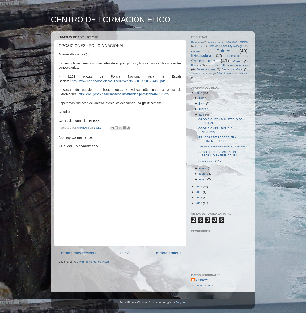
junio (202, 103)
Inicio (125, 253)
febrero (204, 173)
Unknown (202, 279)
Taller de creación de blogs (232, 73)
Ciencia (199, 46)
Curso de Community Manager (226, 46)
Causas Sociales (238, 42)
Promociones (212, 65)
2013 (199, 203)
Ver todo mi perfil (202, 285)
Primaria (196, 65)
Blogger (181, 302)
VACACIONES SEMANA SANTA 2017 (222, 146)
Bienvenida (197, 42)
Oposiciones (204, 60)
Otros (236, 61)
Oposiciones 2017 (209, 161)
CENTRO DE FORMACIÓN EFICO (110, 19)
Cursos (195, 51)
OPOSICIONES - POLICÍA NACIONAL (215, 130)
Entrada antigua (167, 253)
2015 (199, 192)
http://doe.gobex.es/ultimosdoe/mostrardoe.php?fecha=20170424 (124, 94)
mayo (203, 108)
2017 (199, 93)
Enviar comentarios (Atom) (94, 261)
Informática (233, 55)
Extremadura (201, 55)
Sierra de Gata (232, 69)
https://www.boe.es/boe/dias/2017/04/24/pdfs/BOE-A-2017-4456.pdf (117, 81)
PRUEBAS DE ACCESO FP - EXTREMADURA (217, 139)
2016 (199, 186)
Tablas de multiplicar (201, 73)
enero (203, 179)
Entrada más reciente (77, 253)
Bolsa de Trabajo (215, 42)
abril (202, 114)
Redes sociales (206, 69)
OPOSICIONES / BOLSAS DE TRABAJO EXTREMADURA (218, 153)
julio (202, 97)
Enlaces (224, 51)
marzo (203, 168)
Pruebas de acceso (235, 65)
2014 (199, 197)
